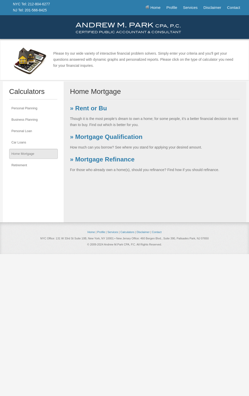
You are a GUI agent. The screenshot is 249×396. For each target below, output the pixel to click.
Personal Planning (24, 108)
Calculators (127, 232)
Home (153, 7)
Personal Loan (21, 131)
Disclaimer (212, 7)
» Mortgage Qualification (106, 136)
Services (190, 7)
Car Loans (18, 142)
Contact (233, 7)
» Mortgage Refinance (102, 159)
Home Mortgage (22, 154)
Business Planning (24, 119)
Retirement (19, 165)
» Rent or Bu (88, 108)
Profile (171, 7)
